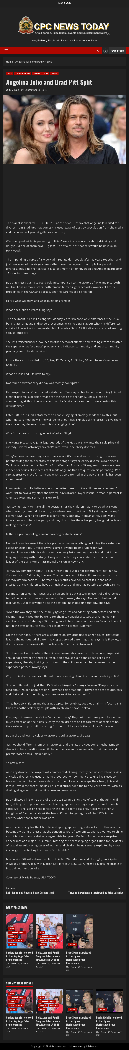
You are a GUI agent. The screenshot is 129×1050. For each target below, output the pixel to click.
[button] (6, 51)
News (54, 73)
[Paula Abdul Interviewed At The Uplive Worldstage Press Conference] (109, 1001)
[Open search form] (98, 51)
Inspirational (16, 940)
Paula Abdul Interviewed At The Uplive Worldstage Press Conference (109, 1023)
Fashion (54, 940)
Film (46, 73)
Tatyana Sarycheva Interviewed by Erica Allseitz (94, 890)
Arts (10, 73)
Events (37, 73)
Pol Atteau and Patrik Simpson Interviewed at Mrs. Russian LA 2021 (48, 956)
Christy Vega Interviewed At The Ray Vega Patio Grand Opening (19, 956)
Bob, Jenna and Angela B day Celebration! (35, 890)
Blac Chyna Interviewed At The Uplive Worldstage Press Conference (78, 958)
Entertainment (22, 73)
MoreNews (75, 1046)
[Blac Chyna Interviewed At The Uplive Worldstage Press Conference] (79, 931)
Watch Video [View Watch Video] (113, 50)
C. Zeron (14, 90)
